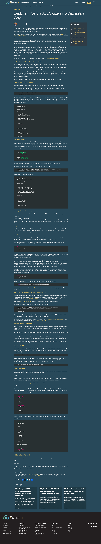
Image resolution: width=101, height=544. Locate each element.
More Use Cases (22, 533)
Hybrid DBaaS (22, 528)
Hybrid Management (7, 528)
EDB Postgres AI (25, 2)
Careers (69, 530)
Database (5, 527)
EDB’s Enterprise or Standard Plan (32, 298)
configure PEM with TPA (33, 383)
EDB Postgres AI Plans (39, 533)
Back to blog (18, 9)
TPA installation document (53, 58)
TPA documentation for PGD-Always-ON (54, 319)
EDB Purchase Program (40, 534)
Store (89, 2)
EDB (62, 34)
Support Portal (38, 528)
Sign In (76, 2)
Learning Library (55, 533)
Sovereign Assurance (7, 533)
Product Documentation (40, 525)
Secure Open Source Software (25, 531)
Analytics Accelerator (7, 531)
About (69, 525)
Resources (34, 2)
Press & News (70, 528)
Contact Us (82, 2)
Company (41, 2)
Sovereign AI (21, 525)
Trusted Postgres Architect (20, 35)
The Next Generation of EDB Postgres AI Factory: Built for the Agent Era (74, 491)
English (94, 526)
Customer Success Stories (57, 527)
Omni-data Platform (23, 530)
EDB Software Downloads (40, 527)
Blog (52, 525)
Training (37, 530)
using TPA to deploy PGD (26, 301)
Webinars (53, 530)
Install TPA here (39, 475)
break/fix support (33, 474)
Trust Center (37, 531)
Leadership (70, 527)
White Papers (54, 531)
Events (53, 528)
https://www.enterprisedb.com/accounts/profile (42, 288)
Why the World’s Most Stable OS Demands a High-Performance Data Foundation (50, 491)
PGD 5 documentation (42, 320)
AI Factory (5, 530)
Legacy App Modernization (24, 527)
